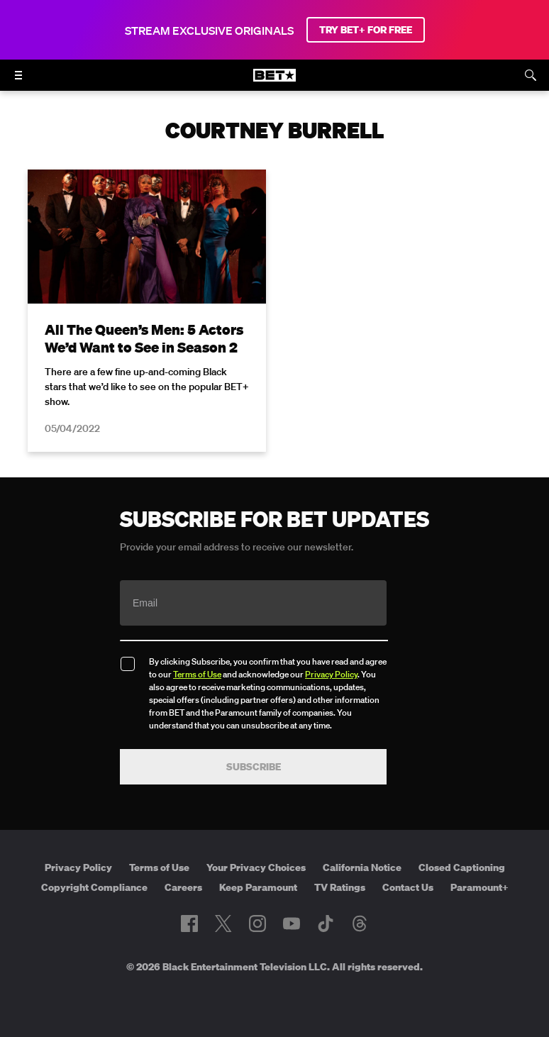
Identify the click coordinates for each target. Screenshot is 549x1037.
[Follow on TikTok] (325, 923)
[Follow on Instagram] (257, 923)
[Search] (530, 75)
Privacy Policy (331, 674)
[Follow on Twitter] (223, 923)
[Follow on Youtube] (291, 923)
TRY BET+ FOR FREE (365, 29)
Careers (183, 887)
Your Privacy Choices (256, 867)
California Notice (362, 867)
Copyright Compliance (94, 887)
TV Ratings (339, 887)
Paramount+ (479, 887)
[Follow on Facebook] (189, 923)
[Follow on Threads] (359, 923)
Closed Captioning (461, 867)
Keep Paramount (258, 887)
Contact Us (407, 887)
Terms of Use (197, 674)
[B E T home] (274, 81)
